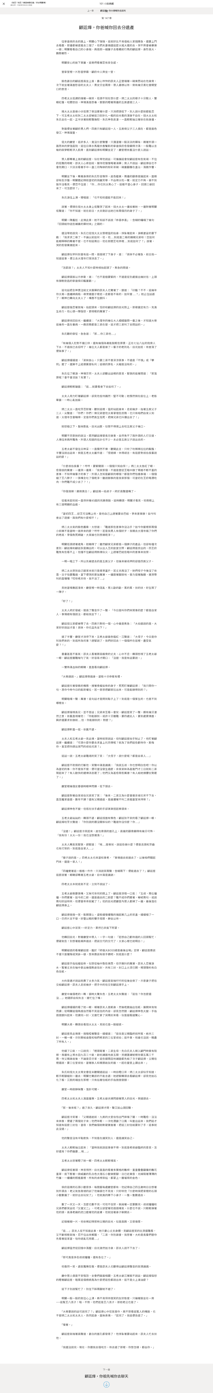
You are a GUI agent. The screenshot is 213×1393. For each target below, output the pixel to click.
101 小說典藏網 (106, 7)
